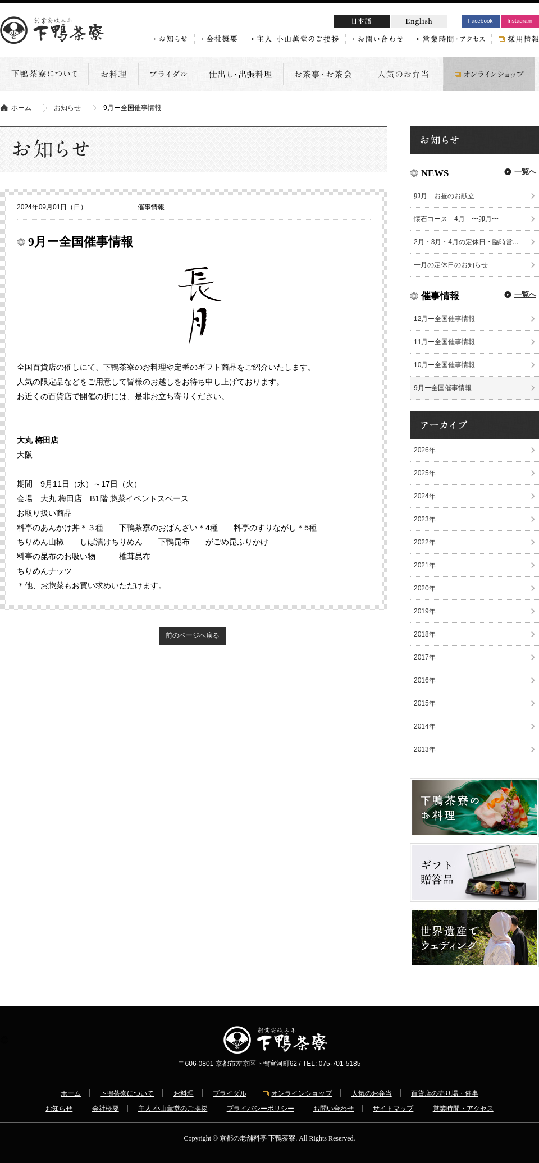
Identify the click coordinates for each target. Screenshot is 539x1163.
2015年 (425, 703)
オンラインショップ (301, 1093)
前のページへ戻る (193, 635)
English (419, 21)
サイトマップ (393, 1108)
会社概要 (105, 1108)
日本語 (383, 22)
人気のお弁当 (371, 1093)
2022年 (425, 542)
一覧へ (525, 171)
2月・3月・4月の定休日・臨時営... (466, 242)
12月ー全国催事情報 (444, 319)
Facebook (480, 21)
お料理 (183, 1093)
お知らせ (67, 108)
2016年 (425, 680)
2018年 (425, 634)
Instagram (520, 21)
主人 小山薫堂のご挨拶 (172, 1108)
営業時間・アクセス (463, 1108)
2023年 (425, 519)
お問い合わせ (333, 1108)
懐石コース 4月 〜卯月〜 (456, 219)
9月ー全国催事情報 (443, 388)
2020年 (425, 588)
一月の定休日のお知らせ (451, 265)
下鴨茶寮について (127, 1093)
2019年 (425, 611)
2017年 (425, 657)
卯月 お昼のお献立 (447, 196)
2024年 (425, 496)
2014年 (425, 726)
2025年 (425, 473)
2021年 (425, 565)
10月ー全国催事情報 (444, 365)
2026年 (425, 450)
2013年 (425, 749)
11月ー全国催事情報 (444, 342)
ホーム (21, 108)
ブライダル (229, 1093)
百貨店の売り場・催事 (444, 1093)
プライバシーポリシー (260, 1108)
